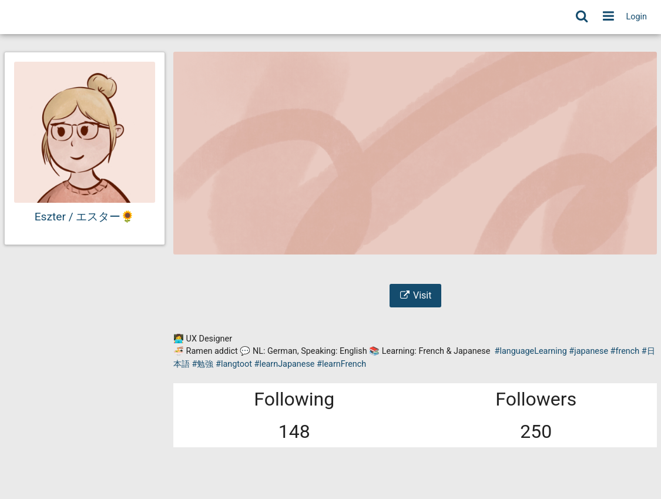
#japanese (588, 351)
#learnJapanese (284, 364)
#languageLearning (531, 351)
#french (625, 351)
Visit (415, 295)
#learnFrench (341, 364)
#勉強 (203, 364)
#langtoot (234, 364)
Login (636, 17)
